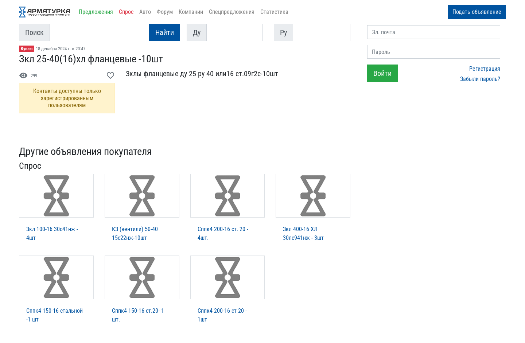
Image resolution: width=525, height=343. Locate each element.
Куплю (26, 48)
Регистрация (484, 68)
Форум (165, 11)
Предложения (96, 11)
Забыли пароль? (480, 78)
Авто (145, 11)
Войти (382, 73)
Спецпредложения (231, 11)
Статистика (274, 11)
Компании (191, 11)
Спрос (126, 11)
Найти (164, 32)
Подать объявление (476, 11)
